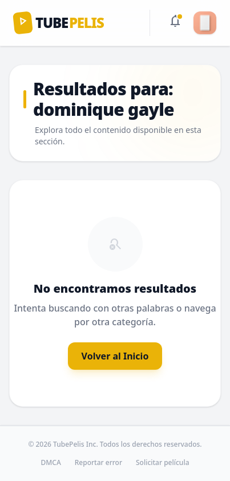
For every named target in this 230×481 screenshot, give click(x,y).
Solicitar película (162, 462)
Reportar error (98, 462)
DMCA (51, 462)
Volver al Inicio (115, 356)
